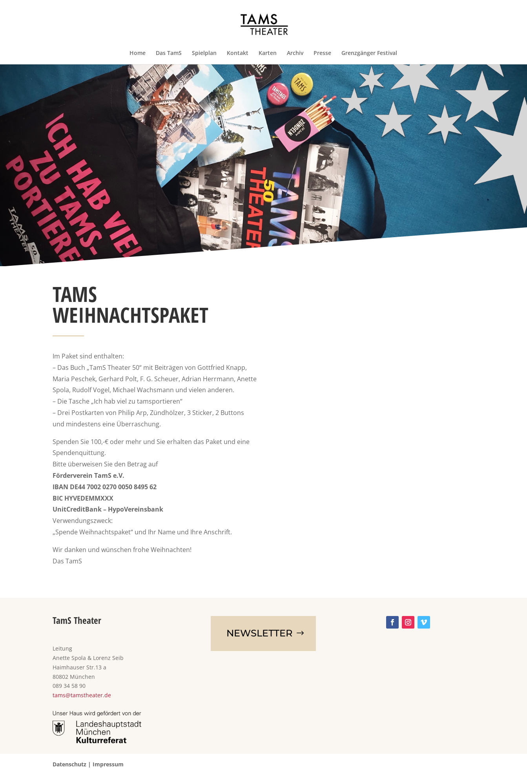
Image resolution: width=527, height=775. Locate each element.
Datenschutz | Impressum (88, 764)
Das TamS (169, 53)
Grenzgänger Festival (369, 53)
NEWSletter (259, 633)
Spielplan (204, 53)
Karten (268, 53)
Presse (322, 53)
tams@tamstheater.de (82, 695)
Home (137, 53)
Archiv (295, 53)
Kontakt (237, 53)
